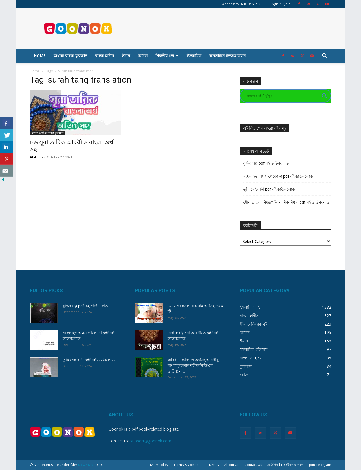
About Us (231, 464)
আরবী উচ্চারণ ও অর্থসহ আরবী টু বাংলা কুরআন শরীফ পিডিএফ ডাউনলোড (193, 365)
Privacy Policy (157, 464)
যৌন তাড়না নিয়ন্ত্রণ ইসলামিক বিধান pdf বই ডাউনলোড (286, 202)
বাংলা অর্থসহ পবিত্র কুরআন (47, 133)
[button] (324, 56)
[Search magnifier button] (324, 96)
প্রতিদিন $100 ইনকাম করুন (285, 464)
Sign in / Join (281, 4)
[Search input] (283, 96)
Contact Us (253, 464)
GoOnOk (85, 464)
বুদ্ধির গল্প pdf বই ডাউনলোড (266, 163)
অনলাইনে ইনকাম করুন (227, 55)
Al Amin (36, 157)
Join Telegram (320, 464)
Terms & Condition (188, 464)
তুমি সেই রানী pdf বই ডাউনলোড (269, 189)
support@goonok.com (150, 441)
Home (40, 55)
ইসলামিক (194, 55)
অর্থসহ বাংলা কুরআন (70, 55)
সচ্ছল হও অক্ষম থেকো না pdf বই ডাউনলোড (278, 176)
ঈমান (126, 55)
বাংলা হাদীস (104, 55)
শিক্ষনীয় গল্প (167, 55)
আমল (143, 55)
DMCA (214, 464)
